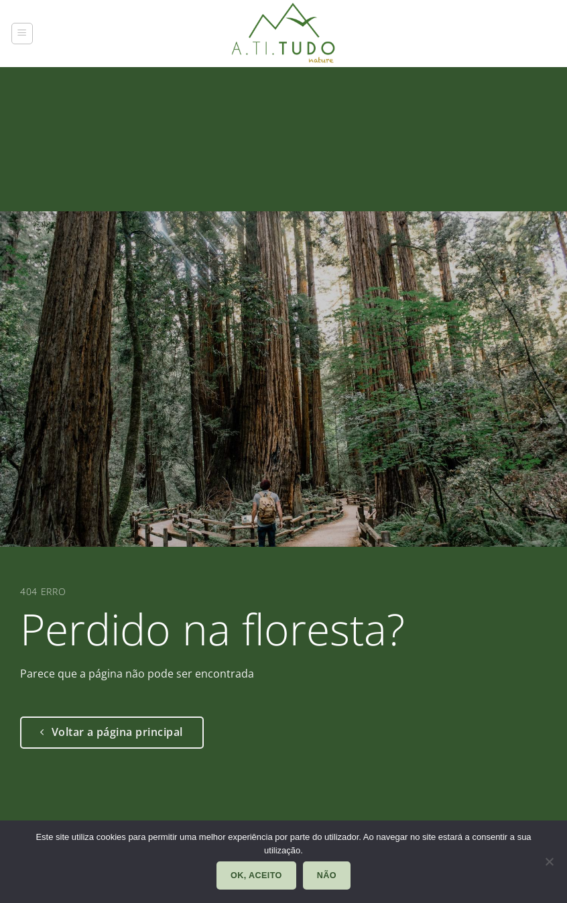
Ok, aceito (256, 875)
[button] (22, 33)
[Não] (549, 865)
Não (326, 875)
